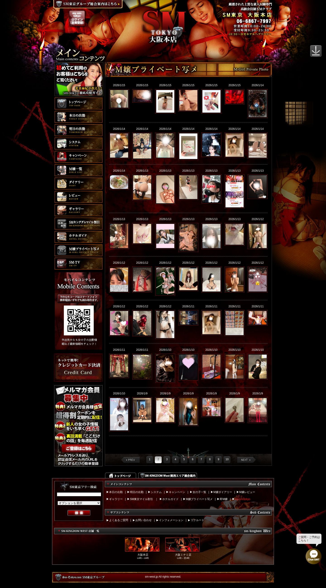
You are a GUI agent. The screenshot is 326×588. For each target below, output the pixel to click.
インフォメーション (171, 520)
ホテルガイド (170, 499)
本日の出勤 (116, 492)
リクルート (197, 520)
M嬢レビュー (247, 492)
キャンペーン (177, 492)
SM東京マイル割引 (141, 499)
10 (226, 459)
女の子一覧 (199, 492)
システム (156, 492)
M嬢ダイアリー (222, 492)
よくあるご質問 (118, 520)
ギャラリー (116, 499)
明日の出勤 (137, 492)
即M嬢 (224, 499)
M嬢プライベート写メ (199, 499)
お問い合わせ (143, 520)
